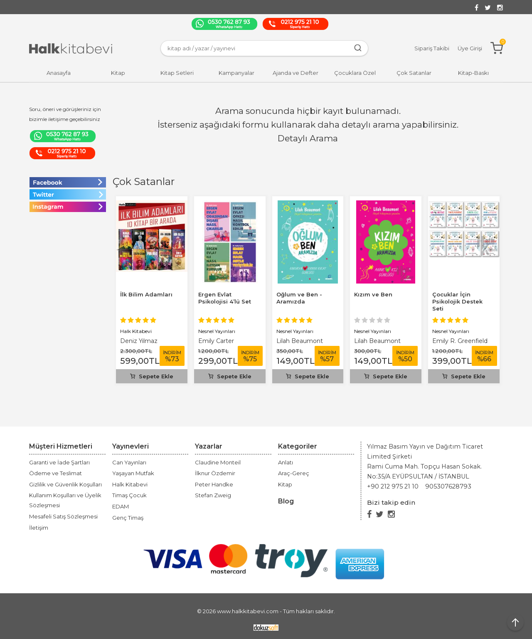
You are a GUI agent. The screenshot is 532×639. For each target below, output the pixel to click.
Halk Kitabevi (136, 331)
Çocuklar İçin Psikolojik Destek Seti (457, 301)
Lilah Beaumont (299, 341)
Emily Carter (216, 341)
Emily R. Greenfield (460, 341)
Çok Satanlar (144, 181)
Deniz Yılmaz (139, 341)
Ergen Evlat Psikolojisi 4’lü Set (224, 298)
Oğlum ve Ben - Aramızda (299, 298)
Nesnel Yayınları (216, 331)
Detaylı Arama (308, 138)
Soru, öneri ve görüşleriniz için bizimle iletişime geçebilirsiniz (65, 114)
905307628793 (448, 486)
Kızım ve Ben (373, 294)
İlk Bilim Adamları (146, 294)
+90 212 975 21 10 (393, 486)
